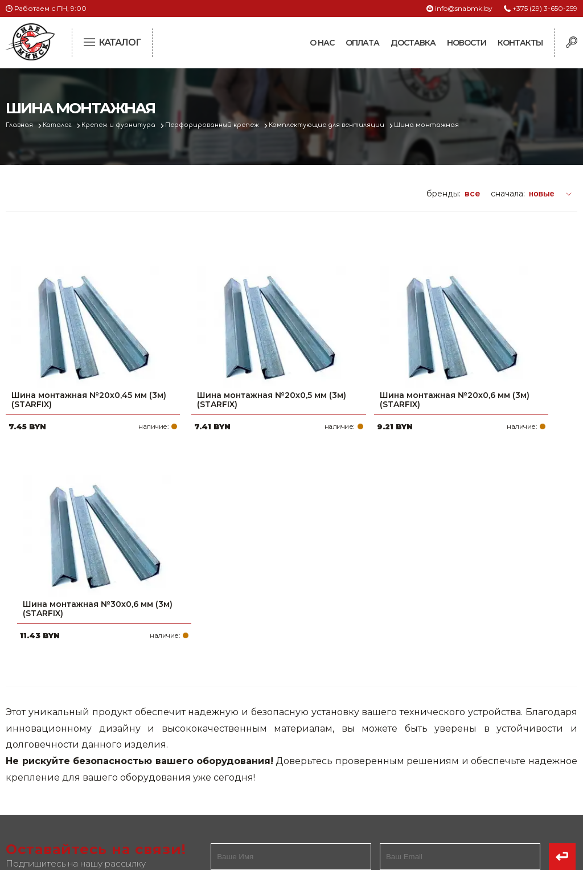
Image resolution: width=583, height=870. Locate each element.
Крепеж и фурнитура (124, 125)
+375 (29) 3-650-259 (544, 8)
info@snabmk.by (463, 8)
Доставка (413, 43)
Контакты (520, 43)
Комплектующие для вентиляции (337, 125)
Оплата (362, 43)
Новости (466, 43)
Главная (21, 125)
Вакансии (239, 795)
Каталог (60, 125)
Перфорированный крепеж (220, 125)
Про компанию (251, 704)
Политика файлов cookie (54, 780)
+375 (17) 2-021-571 (458, 722)
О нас (322, 43)
